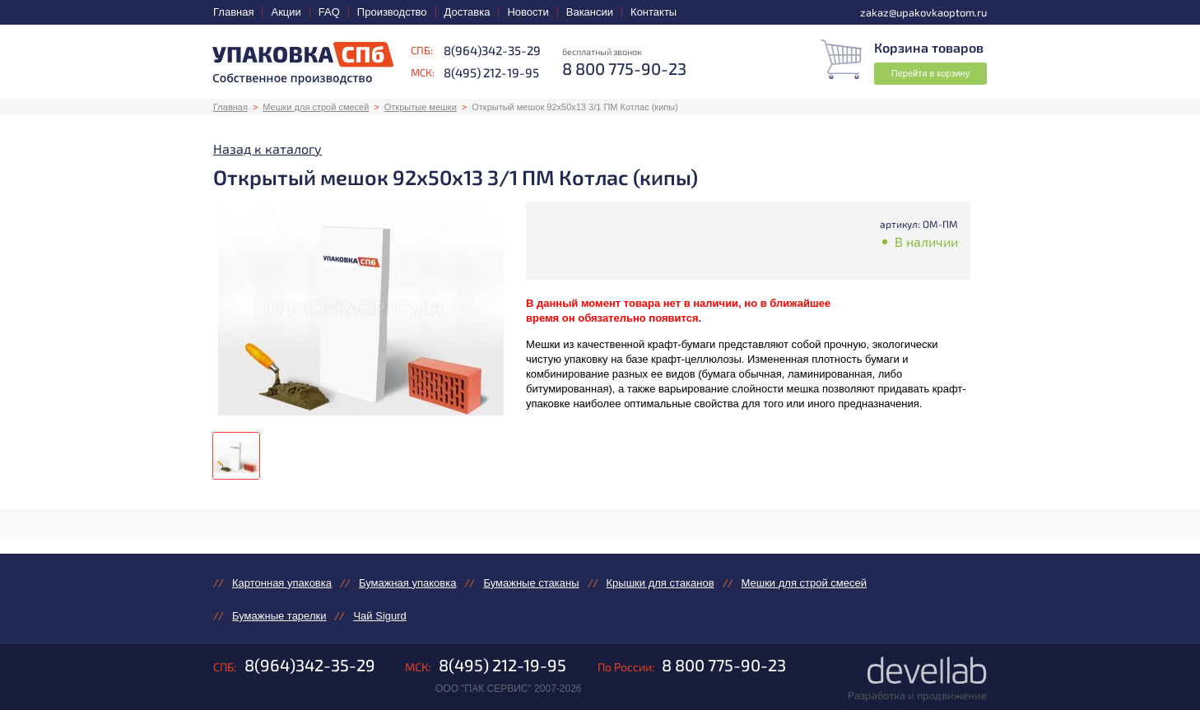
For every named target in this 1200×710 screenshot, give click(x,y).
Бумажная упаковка (407, 583)
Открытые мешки (420, 107)
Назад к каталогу (267, 148)
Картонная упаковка (282, 583)
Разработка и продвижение (917, 695)
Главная (233, 12)
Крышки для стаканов (660, 583)
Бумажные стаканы (531, 583)
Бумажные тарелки (279, 616)
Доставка (467, 12)
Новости (527, 12)
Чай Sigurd (379, 616)
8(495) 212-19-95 (491, 72)
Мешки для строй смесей (316, 107)
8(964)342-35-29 (492, 50)
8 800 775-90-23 (724, 665)
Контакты (653, 12)
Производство (392, 12)
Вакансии (589, 12)
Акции (285, 12)
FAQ (329, 12)
